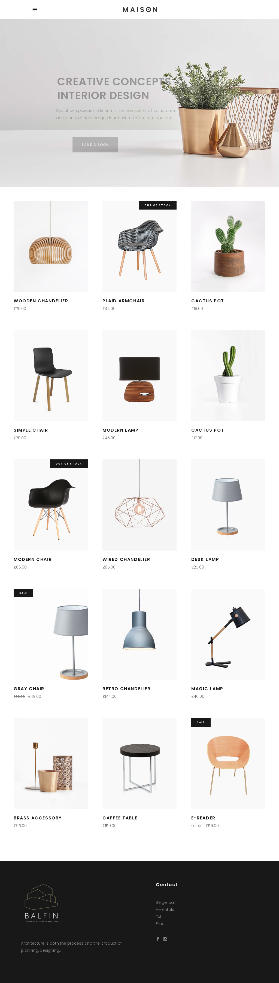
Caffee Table (119, 818)
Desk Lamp (205, 559)
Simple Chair (31, 430)
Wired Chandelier (126, 559)
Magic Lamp (207, 689)
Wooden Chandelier (41, 301)
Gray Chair (29, 689)
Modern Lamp (120, 430)
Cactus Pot (207, 301)
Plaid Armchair (123, 301)
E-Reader (203, 818)
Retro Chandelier (126, 689)
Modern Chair (33, 559)
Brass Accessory (38, 818)
